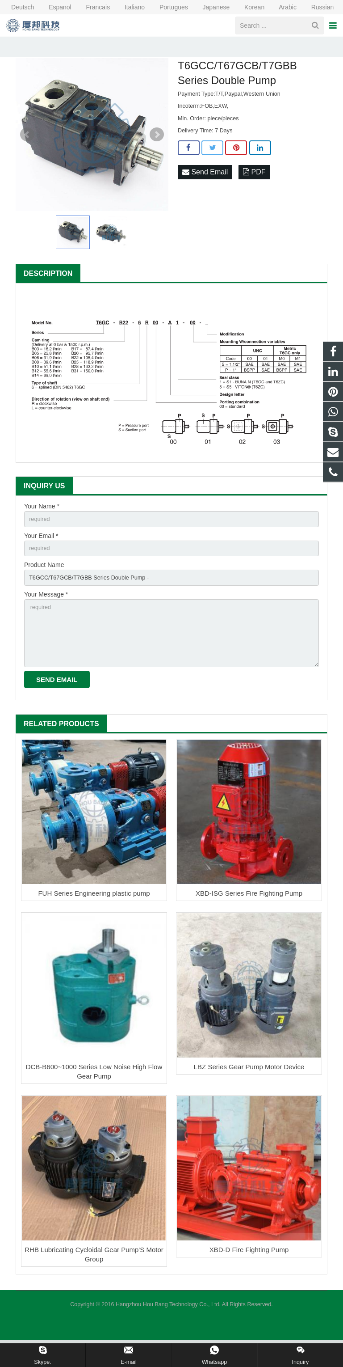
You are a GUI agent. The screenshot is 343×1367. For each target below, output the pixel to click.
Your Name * (41, 521)
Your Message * (46, 614)
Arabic (282, 7)
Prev (27, 149)
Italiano (129, 7)
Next (157, 149)
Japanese (211, 7)
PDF (254, 187)
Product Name (44, 583)
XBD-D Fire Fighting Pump (249, 1276)
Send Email (205, 187)
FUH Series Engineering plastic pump (94, 920)
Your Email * (41, 552)
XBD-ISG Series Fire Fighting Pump (249, 920)
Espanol (54, 7)
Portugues (168, 7)
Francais (92, 7)
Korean (248, 7)
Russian (316, 7)
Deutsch (18, 7)
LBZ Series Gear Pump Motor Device (249, 1093)
